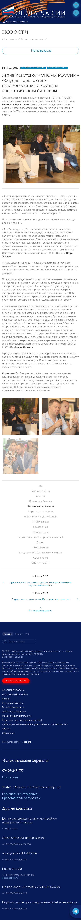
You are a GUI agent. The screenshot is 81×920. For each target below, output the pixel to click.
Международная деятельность (40, 516)
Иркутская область (57, 68)
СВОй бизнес (40, 557)
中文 (27, 634)
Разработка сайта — (16, 742)
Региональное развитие (32, 39)
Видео (40, 542)
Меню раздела (41, 50)
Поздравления (40, 547)
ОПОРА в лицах (40, 521)
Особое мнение (40, 532)
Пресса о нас (40, 527)
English (18, 634)
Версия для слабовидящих (15, 22)
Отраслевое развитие (40, 511)
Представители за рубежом (21, 798)
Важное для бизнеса (40, 501)
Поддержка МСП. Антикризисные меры (40, 552)
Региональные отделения (19, 794)
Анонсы (40, 496)
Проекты (6, 729)
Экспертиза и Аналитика (14, 711)
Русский (8, 634)
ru (76, 13)
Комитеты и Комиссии (12, 703)
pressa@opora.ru (10, 878)
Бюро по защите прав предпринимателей (40, 537)
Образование (8, 733)
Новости (13, 39)
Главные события (40, 491)
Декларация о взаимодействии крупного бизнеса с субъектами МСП (35, 724)
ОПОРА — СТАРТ (40, 562)
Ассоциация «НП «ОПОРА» (15, 694)
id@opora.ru (10, 777)
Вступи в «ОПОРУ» (15, 680)
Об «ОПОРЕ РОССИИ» (13, 690)
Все (40, 486)
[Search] (19, 641)
